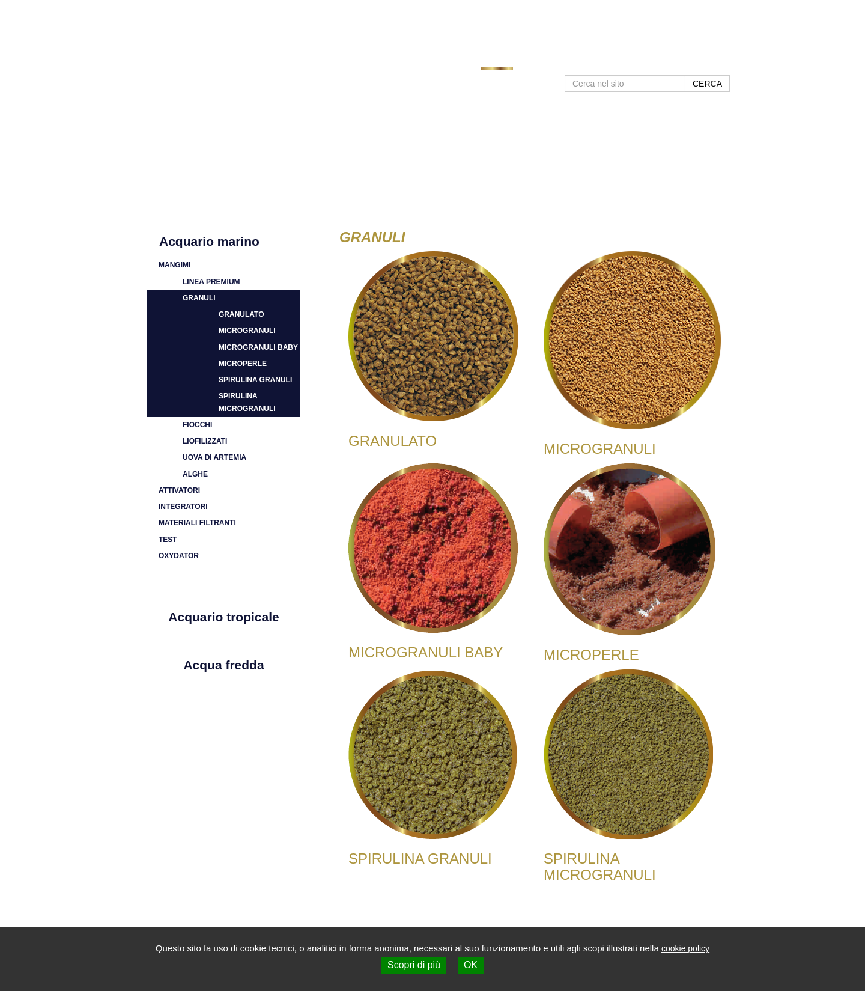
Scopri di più (413, 965)
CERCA (707, 83)
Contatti (681, 61)
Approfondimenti (559, 61)
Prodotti (497, 61)
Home (457, 61)
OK (471, 965)
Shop (719, 61)
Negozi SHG (629, 61)
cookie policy (685, 948)
